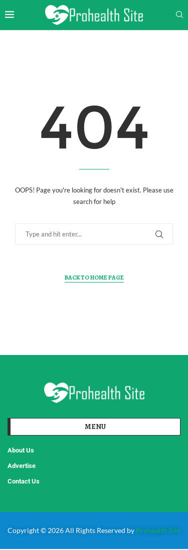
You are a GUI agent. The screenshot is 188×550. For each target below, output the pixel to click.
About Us (21, 450)
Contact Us (24, 481)
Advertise (22, 465)
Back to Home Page (94, 278)
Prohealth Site (158, 530)
